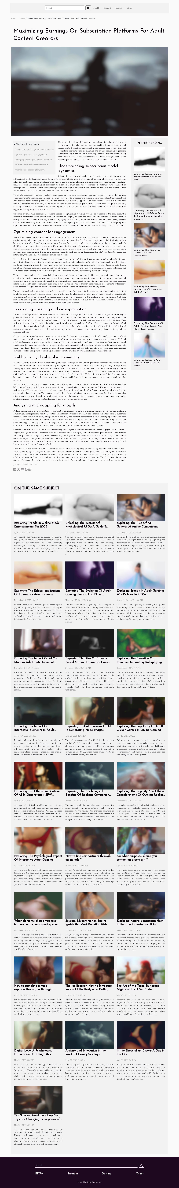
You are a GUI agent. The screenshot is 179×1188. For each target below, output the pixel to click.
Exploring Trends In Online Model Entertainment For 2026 (148, 177)
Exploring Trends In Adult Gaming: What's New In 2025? (147, 363)
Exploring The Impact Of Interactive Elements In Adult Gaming (34, 730)
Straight (107, 7)
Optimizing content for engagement (31, 154)
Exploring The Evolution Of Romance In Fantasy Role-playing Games (139, 662)
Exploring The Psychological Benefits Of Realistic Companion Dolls (87, 795)
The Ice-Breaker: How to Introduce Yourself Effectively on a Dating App (88, 989)
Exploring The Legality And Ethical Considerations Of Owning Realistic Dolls (141, 795)
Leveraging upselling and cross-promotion (33, 159)
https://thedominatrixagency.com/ (36, 390)
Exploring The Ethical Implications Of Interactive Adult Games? (148, 289)
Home (14, 18)
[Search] (65, 7)
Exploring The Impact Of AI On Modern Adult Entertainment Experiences (35, 662)
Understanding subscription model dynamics (34, 149)
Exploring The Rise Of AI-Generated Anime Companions (147, 253)
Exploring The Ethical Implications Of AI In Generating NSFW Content (37, 795)
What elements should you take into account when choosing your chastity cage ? (36, 924)
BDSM (96, 7)
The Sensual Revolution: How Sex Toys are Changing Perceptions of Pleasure (37, 1119)
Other (129, 7)
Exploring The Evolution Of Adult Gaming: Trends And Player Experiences (148, 326)
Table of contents (27, 144)
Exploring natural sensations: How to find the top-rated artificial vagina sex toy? (140, 924)
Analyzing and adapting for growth (30, 169)
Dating (119, 7)
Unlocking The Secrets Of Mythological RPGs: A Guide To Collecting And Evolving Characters (89, 527)
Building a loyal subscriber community (31, 164)
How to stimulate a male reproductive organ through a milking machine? (34, 989)
